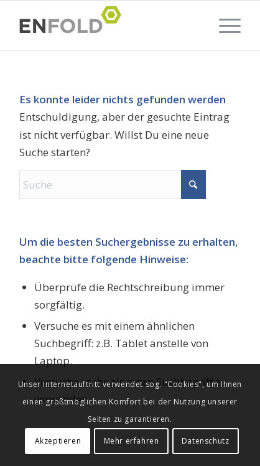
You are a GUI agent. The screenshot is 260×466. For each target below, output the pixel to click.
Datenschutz (206, 441)
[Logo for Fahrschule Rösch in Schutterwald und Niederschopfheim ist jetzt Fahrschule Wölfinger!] (107, 25)
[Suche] (112, 184)
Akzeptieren (58, 441)
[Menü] (224, 25)
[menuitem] (224, 25)
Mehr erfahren (131, 441)
